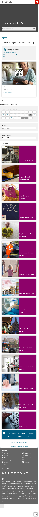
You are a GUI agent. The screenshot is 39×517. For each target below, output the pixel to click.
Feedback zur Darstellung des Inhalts (19, 446)
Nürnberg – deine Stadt (14, 23)
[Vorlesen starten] (3, 38)
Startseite (4, 34)
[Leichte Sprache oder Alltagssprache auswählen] (10, 2)
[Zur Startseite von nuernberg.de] (37, 2)
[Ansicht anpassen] (2, 2)
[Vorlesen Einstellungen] (5, 38)
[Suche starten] (34, 29)
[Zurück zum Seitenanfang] (35, 514)
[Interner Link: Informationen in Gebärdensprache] (6, 2)
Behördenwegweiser (14, 34)
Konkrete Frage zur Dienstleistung (19, 442)
